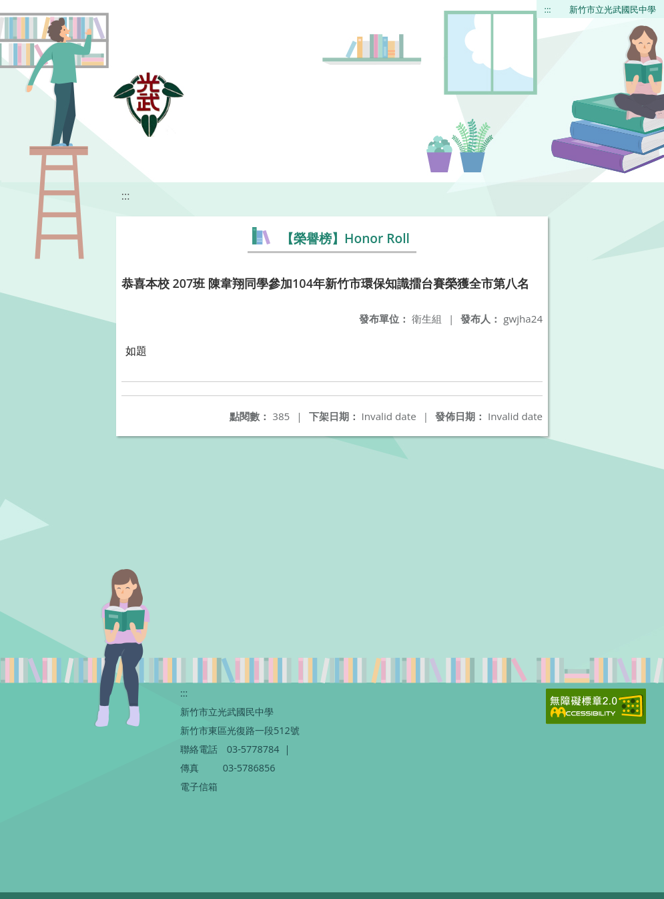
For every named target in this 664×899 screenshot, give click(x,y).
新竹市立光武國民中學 (612, 9)
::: (548, 9)
